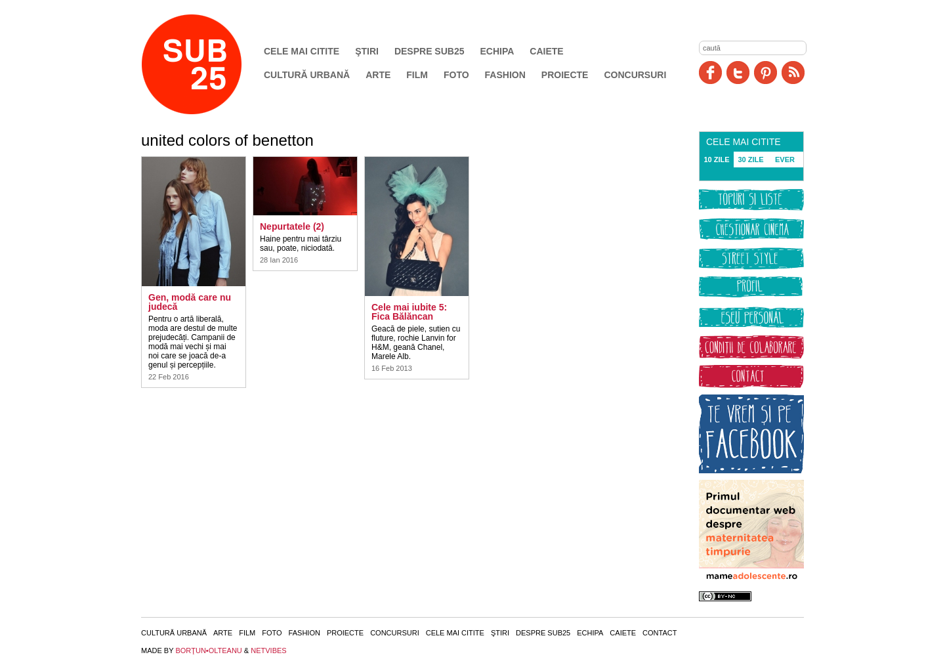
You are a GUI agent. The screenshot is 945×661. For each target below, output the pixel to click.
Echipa (497, 51)
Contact (659, 633)
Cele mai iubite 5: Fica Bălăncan (409, 312)
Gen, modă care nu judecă (189, 302)
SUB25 (206, 64)
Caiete (546, 51)
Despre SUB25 (429, 51)
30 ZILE (750, 159)
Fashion (505, 75)
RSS (793, 72)
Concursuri (635, 75)
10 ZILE (716, 159)
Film (417, 75)
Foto (456, 75)
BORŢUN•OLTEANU (208, 650)
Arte (378, 75)
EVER (785, 159)
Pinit (765, 72)
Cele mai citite (301, 51)
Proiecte (565, 75)
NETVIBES (268, 650)
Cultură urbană (307, 75)
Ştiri (367, 51)
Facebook (710, 72)
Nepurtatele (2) (292, 226)
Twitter (737, 72)
